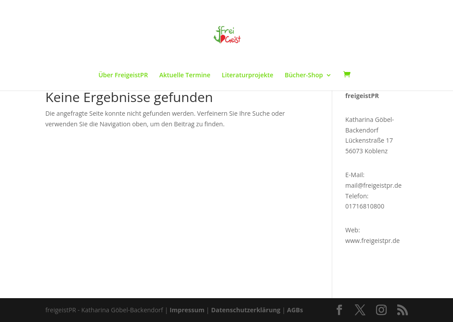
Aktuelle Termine (185, 75)
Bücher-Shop (304, 75)
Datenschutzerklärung (245, 310)
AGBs (295, 310)
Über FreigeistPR (123, 75)
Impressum (186, 310)
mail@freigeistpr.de (374, 185)
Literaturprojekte (247, 75)
